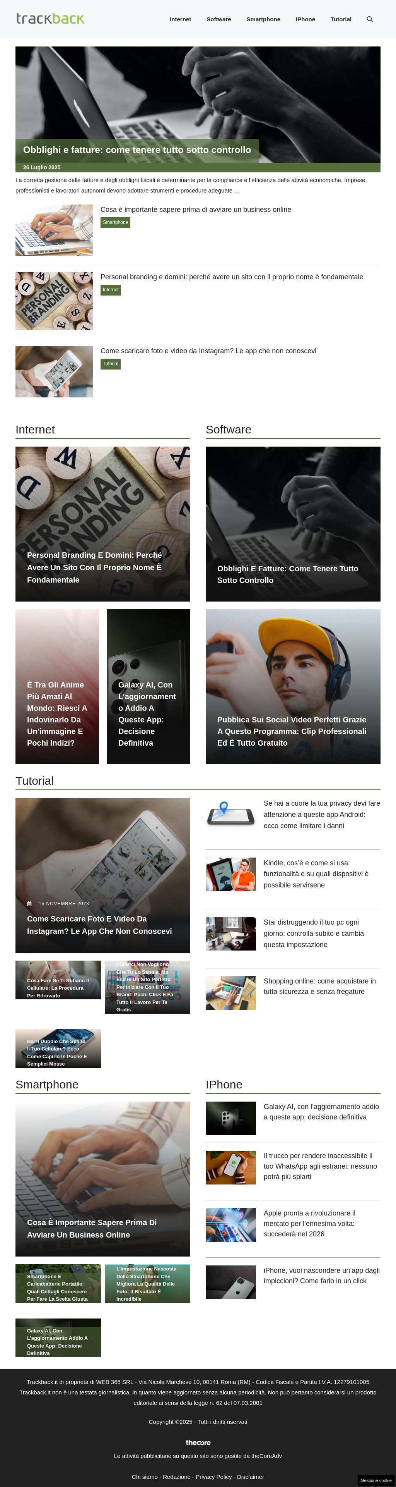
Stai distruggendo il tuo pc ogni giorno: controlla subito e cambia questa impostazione (314, 933)
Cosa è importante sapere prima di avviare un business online (196, 209)
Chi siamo (145, 1476)
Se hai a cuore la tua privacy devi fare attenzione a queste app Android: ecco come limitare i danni (322, 814)
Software (219, 19)
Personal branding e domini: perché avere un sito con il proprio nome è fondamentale (232, 277)
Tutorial (341, 19)
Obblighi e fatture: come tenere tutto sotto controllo (137, 149)
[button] (370, 19)
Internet (180, 19)
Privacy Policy (214, 1476)
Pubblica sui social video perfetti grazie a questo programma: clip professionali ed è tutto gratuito (292, 731)
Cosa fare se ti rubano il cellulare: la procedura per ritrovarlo (58, 988)
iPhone (305, 19)
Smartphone (264, 19)
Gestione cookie (376, 1480)
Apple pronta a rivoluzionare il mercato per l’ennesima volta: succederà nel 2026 (309, 1223)
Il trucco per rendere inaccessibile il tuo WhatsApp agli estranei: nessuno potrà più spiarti (320, 1166)
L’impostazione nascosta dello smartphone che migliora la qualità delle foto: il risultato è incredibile (146, 1284)
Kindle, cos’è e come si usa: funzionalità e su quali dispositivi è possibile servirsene (316, 874)
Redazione (177, 1476)
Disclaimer (250, 1476)
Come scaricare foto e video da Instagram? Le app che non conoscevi (208, 351)
